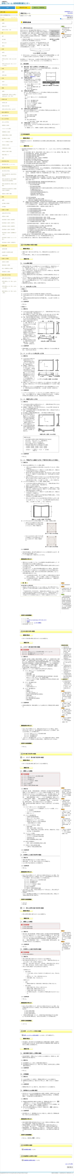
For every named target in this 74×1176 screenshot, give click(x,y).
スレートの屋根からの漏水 (7, 141)
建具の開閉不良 (5, 112)
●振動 (3, 200)
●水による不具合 (5, 122)
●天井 (3, 81)
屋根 (3, 88)
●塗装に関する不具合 (6, 278)
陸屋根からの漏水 (5, 125)
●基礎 (3, 23)
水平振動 (4, 206)
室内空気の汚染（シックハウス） (8, 164)
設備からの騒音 (5, 258)
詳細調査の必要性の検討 (29, 1160)
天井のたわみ (4, 84)
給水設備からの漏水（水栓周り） (8, 222)
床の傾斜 (4, 39)
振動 (3, 196)
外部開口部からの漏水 (6, 148)
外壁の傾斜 (4, 55)
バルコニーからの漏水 (6, 128)
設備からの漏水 (5, 209)
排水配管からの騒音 (6, 271)
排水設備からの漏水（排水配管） (8, 229)
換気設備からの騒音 (6, 265)
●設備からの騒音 (5, 261)
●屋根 (3, 91)
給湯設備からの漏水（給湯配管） (8, 226)
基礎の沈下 (4, 26)
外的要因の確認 (27, 1149)
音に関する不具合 (6, 167)
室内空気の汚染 (5, 161)
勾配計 (28, 621)
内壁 (3, 68)
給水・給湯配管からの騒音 (7, 268)
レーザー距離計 (37, 622)
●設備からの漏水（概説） (7, 151)
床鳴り (3, 45)
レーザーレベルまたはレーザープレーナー (37, 619)
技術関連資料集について (69, 11)
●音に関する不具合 (6, 170)
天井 (3, 78)
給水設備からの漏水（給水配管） (8, 219)
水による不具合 (5, 118)
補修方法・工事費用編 (39, 7)
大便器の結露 (4, 255)
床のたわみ (4, 42)
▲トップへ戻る (69, 1163)
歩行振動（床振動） (6, 203)
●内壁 (3, 71)
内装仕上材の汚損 (5, 105)
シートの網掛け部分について (68, 15)
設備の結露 (4, 245)
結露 (3, 158)
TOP (7, 7)
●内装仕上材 (4, 102)
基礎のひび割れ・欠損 (6, 29)
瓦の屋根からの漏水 (6, 138)
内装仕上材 (4, 99)
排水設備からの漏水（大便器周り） (9, 242)
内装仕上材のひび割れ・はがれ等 (8, 109)
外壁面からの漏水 (5, 144)
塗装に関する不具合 (6, 274)
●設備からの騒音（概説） (7, 193)
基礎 (3, 19)
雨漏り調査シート (5, 154)
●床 (2, 36)
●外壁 (3, 52)
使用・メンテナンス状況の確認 (30, 1035)
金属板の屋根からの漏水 (7, 135)
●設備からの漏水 (5, 216)
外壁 (3, 49)
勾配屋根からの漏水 (6, 131)
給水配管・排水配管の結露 (7, 252)
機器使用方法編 (23, 7)
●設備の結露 (4, 248)
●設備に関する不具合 (6, 213)
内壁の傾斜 (4, 75)
